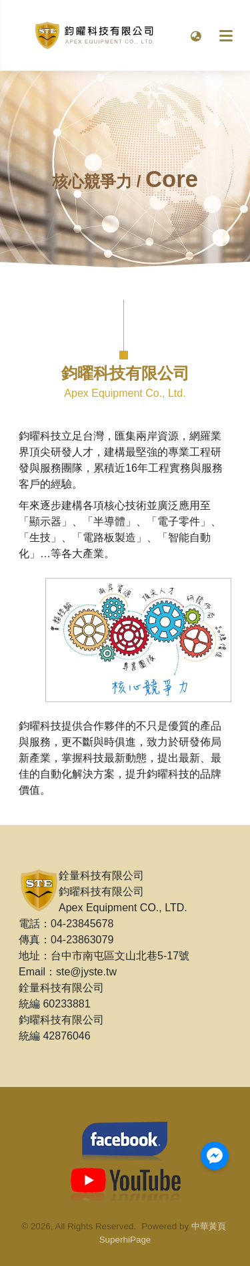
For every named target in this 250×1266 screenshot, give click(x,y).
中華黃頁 (208, 1226)
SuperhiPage (125, 1240)
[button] (196, 35)
